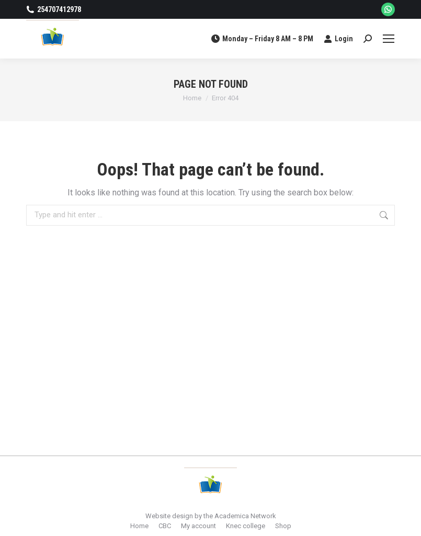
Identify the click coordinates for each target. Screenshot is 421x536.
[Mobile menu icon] (388, 38)
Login (338, 38)
